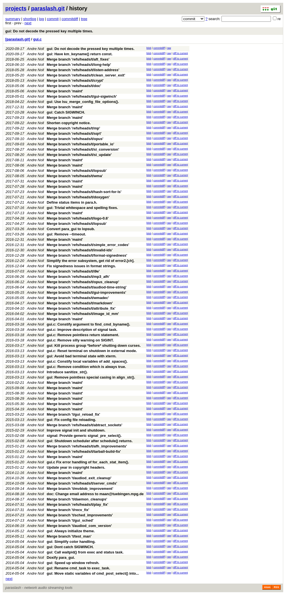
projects (16, 8)
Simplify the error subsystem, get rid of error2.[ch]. (90, 261)
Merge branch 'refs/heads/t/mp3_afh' (78, 276)
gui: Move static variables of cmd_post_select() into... (93, 573)
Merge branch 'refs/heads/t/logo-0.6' (77, 218)
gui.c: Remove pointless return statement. (83, 335)
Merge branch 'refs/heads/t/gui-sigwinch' (82, 96)
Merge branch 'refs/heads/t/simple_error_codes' (88, 245)
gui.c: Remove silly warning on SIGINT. (80, 340)
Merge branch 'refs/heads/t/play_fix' (77, 504)
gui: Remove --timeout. (66, 234)
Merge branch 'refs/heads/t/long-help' (79, 64)
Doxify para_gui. (61, 557)
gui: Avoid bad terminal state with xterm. (81, 356)
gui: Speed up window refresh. (73, 563)
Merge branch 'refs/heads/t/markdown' (80, 303)
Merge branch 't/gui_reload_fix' (73, 414)
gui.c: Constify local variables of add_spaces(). (87, 361)
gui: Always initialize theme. (71, 531)
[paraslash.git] (17, 39)
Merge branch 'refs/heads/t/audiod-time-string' (87, 287)
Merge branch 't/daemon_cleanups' (77, 499)
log (41, 19)
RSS (276, 587)
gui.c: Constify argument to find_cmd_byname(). (88, 324)
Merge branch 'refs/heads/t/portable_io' (80, 144)
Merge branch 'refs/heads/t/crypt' (75, 80)
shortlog (29, 19)
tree (84, 19)
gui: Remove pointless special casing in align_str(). (91, 377)
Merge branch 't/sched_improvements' (80, 515)
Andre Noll (35, 49)
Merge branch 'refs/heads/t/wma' (75, 176)
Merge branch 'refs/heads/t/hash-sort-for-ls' (84, 192)
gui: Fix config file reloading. (71, 420)
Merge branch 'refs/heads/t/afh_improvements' (87, 446)
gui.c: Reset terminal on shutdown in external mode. (92, 351)
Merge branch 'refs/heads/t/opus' (75, 139)
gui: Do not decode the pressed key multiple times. (49, 31)
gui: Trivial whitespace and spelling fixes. (82, 208)
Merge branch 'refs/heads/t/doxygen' (78, 197)
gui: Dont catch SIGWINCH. (70, 547)
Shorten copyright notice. (68, 123)
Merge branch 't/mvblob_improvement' (80, 488)
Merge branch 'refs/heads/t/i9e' (73, 271)
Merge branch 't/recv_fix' (68, 510)
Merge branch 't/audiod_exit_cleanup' (79, 478)
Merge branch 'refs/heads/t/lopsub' (76, 170)
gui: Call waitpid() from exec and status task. (85, 552)
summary (12, 19)
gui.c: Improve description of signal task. (82, 329)
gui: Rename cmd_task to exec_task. (78, 568)
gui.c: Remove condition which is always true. (86, 367)
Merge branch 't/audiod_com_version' (79, 526)
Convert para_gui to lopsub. (71, 229)
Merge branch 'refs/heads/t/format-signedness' (87, 255)
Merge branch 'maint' (65, 91)
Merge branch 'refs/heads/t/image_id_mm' (83, 314)
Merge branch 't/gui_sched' (70, 520)
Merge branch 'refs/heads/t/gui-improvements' (86, 292)
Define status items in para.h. (72, 202)
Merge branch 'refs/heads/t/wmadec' (78, 298)
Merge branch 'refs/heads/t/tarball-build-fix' (84, 451)
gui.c (37, 39)
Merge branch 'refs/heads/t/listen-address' (83, 70)
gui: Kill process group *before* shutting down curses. (94, 345)
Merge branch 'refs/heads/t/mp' (73, 128)
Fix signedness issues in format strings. (81, 266)
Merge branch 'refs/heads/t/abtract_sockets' (84, 425)
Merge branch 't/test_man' (69, 536)
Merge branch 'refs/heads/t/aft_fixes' (78, 59)
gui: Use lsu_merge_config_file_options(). (83, 102)
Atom (267, 587)
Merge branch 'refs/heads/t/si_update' (79, 155)
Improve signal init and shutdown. (76, 430)
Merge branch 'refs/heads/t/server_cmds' (82, 483)
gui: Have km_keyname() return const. (80, 54)
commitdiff (69, 19)
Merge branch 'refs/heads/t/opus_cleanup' (83, 282)
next (28, 23)
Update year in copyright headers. (76, 467)
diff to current (180, 53)
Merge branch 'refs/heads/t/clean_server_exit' (86, 75)
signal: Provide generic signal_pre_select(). (84, 435)
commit (53, 19)
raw (169, 48)
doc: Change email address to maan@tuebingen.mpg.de (95, 494)
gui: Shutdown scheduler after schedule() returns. (90, 441)
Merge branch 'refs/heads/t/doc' (74, 86)
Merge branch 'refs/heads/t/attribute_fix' (81, 308)
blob (148, 48)
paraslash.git (48, 8)
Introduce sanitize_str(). (67, 372)
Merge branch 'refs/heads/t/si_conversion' (83, 149)
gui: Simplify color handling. (71, 541)
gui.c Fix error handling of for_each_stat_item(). (88, 462)
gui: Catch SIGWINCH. (66, 112)
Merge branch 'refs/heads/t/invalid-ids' (80, 250)
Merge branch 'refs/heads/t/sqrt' (74, 133)
